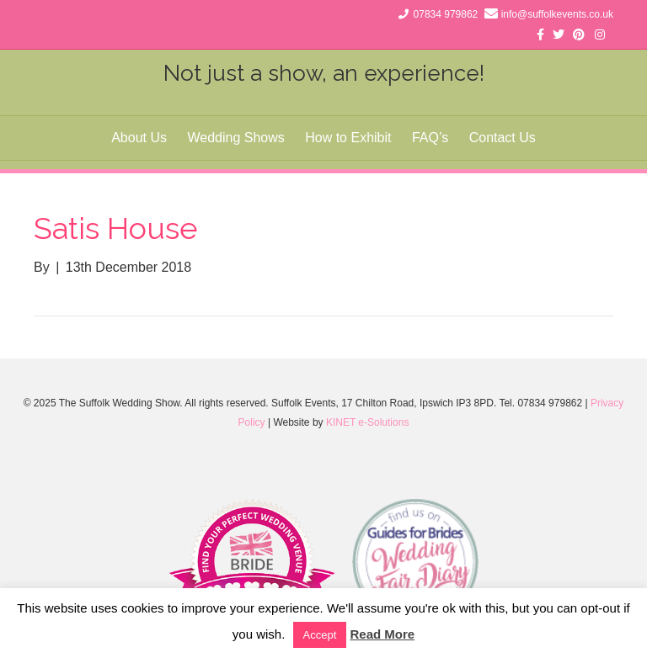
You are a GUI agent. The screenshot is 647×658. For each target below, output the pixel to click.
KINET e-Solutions (367, 422)
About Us (139, 137)
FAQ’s (430, 137)
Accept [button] (320, 635)
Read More (382, 634)
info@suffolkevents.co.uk (557, 14)
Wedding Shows (235, 137)
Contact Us (502, 137)
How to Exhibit (348, 137)
